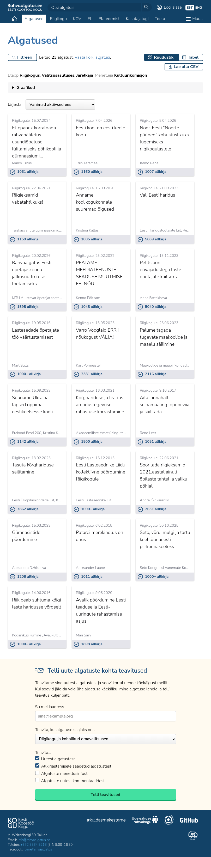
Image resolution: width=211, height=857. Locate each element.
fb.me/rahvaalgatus (37, 849)
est (190, 7)
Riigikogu (58, 19)
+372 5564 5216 (34, 844)
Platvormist (109, 19)
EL (90, 19)
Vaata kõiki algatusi (92, 57)
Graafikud (25, 87)
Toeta (160, 19)
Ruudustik (163, 57)
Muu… (197, 19)
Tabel (193, 57)
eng (198, 7)
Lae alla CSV (186, 67)
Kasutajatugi (137, 19)
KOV (77, 19)
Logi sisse (173, 7)
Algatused (34, 19)
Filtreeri (24, 57)
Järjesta (51, 104)
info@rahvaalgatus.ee (34, 840)
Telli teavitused (105, 795)
